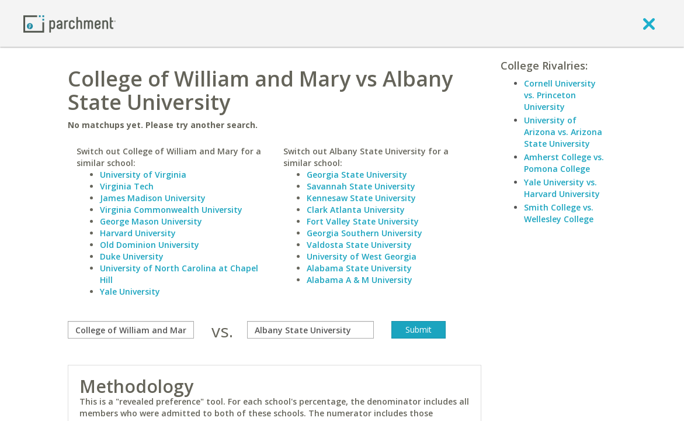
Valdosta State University (359, 244)
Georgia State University (357, 174)
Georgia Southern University (364, 233)
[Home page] (69, 23)
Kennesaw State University (361, 197)
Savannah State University (361, 186)
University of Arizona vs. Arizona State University (563, 132)
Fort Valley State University (363, 221)
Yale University (130, 291)
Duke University (132, 256)
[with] (310, 330)
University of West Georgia (361, 256)
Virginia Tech (127, 186)
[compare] (131, 330)
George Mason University (151, 221)
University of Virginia (143, 174)
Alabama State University (359, 268)
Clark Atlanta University (356, 209)
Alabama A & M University (359, 279)
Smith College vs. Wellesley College (558, 213)
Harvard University (138, 233)
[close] (649, 23)
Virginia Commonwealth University (171, 209)
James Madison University (153, 197)
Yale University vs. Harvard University (562, 188)
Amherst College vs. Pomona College (564, 162)
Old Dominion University (149, 244)
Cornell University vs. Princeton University (560, 95)
